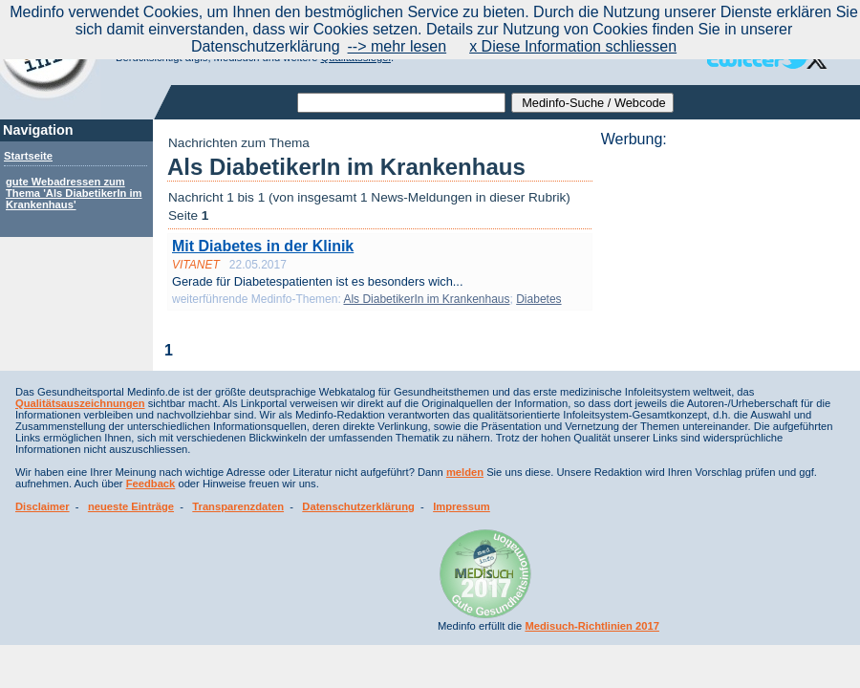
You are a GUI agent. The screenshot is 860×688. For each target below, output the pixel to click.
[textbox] (401, 103)
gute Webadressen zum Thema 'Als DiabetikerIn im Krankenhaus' (74, 193)
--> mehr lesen (397, 46)
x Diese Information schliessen (573, 46)
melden (465, 472)
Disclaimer (42, 506)
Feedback (151, 483)
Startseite (28, 155)
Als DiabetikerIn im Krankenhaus (426, 299)
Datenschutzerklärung (358, 506)
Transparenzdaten (238, 506)
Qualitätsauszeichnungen (80, 403)
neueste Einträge (131, 506)
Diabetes (538, 299)
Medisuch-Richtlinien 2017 (592, 626)
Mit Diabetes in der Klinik (263, 246)
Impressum (461, 506)
